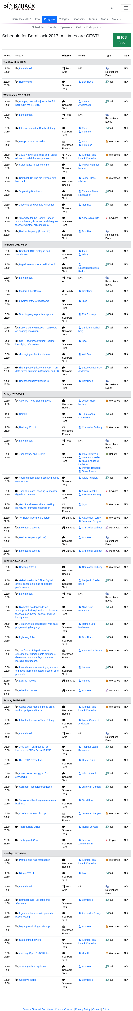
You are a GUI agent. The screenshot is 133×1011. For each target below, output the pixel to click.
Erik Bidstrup (87, 314)
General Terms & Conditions (38, 1009)
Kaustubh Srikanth (90, 650)
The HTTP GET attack (31, 760)
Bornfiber (85, 291)
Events (52, 27)
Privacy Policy (82, 1009)
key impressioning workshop (34, 926)
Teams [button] (93, 19)
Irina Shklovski (88, 454)
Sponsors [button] (79, 19)
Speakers (66, 27)
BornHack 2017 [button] (21, 19)
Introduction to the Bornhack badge (38, 128)
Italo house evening (29, 527)
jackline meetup (27, 680)
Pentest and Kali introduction (34, 859)
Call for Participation (88, 27)
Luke (82, 873)
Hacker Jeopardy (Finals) (32, 537)
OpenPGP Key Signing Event (35, 400)
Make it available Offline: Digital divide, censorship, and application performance (34, 584)
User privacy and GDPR (32, 454)
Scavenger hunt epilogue (32, 966)
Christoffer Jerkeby (90, 427)
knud (82, 301)
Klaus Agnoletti (88, 477)
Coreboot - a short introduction (35, 786)
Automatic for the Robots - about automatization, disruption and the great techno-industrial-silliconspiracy (36, 221)
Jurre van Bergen (89, 521)
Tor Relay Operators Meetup (34, 517)
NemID (23, 414)
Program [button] (49, 19)
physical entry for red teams (34, 301)
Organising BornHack (30, 191)
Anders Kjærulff (88, 218)
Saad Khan (86, 800)
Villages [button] (64, 19)
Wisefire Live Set (28, 690)
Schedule (38, 27)
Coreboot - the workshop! (32, 813)
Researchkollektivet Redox (88, 268)
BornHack (85, 81)
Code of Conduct (64, 1009)
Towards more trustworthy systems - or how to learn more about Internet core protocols (37, 671)
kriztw (83, 254)
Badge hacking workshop (32, 141)
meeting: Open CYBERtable (34, 953)
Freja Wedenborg (89, 494)
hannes (84, 667)
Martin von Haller (89, 457)
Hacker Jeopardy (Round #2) (34, 381)
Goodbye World (27, 979)
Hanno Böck (86, 760)
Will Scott (85, 354)
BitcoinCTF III (26, 873)
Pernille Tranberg (89, 467)
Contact (96, 1009)
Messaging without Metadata (34, 354)
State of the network (30, 939)
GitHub (106, 1009)
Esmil (83, 128)
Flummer (85, 131)
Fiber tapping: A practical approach (37, 314)
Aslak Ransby (87, 491)
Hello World (25, 81)
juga (82, 341)
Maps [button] (104, 19)
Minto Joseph (87, 773)
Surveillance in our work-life (34, 164)
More (115, 19)
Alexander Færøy (89, 517)
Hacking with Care (29, 840)
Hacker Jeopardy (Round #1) (34, 231)
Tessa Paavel (87, 471)
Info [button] (37, 19)
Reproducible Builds (30, 826)
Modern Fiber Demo (30, 291)
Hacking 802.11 (27, 427)
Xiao (82, 251)
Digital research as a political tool (37, 264)
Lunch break (26, 68)
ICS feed (122, 39)
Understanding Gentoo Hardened (37, 204)
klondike (84, 204)
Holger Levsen (88, 826)
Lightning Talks (27, 637)
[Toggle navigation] (126, 8)
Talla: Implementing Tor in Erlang (36, 720)
